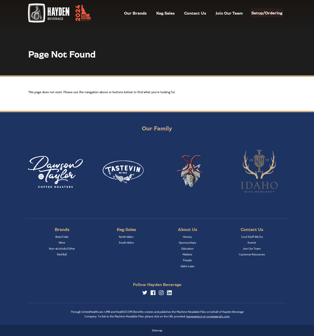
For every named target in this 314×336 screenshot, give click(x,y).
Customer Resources (252, 254)
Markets (187, 254)
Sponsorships (187, 242)
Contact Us (186, 13)
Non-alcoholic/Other (62, 248)
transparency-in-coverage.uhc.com (208, 316)
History (187, 237)
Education (187, 248)
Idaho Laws (187, 266)
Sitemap (157, 330)
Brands (62, 229)
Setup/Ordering (262, 12)
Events (252, 242)
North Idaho (126, 237)
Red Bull (62, 254)
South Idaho (126, 242)
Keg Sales (157, 13)
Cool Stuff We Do (252, 237)
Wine (62, 242)
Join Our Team (220, 13)
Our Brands (127, 13)
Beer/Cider (61, 237)
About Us (187, 229)
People (187, 260)
